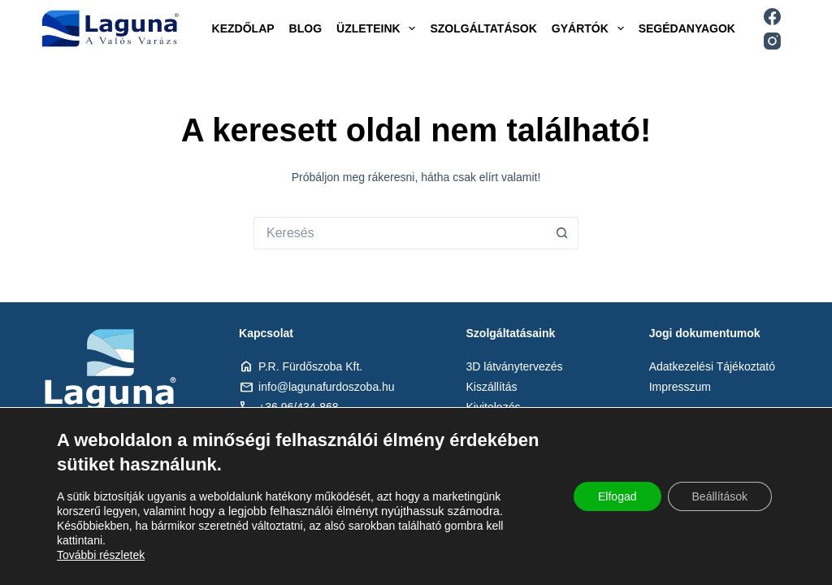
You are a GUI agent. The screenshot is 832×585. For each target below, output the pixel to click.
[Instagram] (772, 41)
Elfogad (617, 496)
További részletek (101, 554)
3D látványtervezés (514, 366)
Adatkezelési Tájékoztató (712, 366)
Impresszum (680, 386)
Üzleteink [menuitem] (379, 28)
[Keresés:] (400, 233)
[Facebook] (772, 16)
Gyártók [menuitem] (591, 28)
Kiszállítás (492, 386)
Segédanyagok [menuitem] (687, 28)
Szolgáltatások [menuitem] (483, 28)
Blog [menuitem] (305, 28)
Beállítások (720, 496)
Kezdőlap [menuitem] (243, 28)
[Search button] (562, 233)
